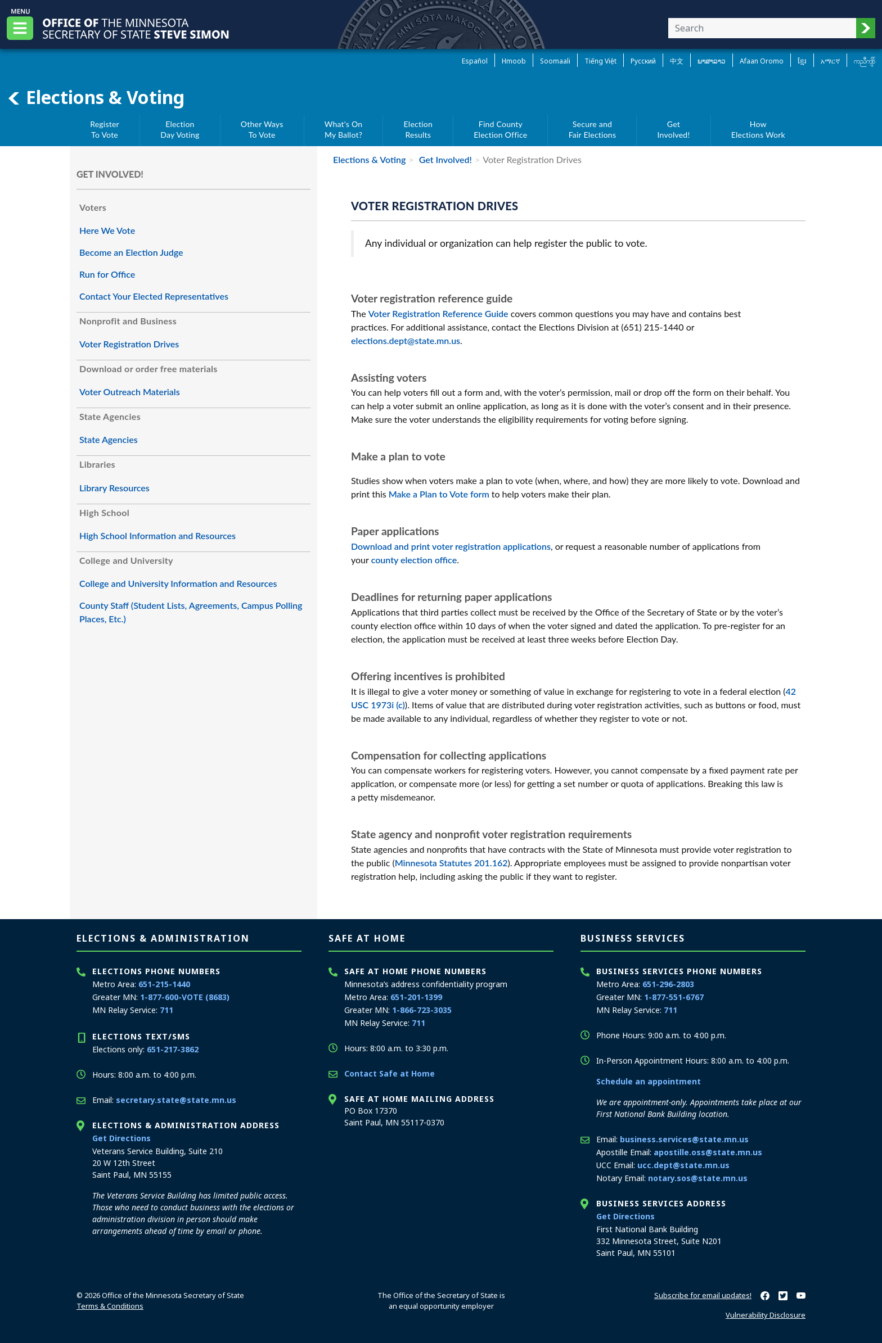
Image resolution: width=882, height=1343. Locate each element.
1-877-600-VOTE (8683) (185, 997)
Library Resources (114, 487)
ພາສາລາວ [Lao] (712, 61)
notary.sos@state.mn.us (698, 1178)
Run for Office (107, 274)
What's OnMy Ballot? (344, 129)
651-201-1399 (416, 997)
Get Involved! (444, 159)
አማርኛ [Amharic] (830, 61)
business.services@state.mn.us (684, 1139)
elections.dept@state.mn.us (405, 340)
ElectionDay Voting (179, 129)
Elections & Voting (95, 97)
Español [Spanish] (475, 61)
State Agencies (108, 439)
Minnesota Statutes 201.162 (451, 862)
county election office (414, 559)
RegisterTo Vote (104, 129)
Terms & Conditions (109, 1306)
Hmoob (514, 61)
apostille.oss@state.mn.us (708, 1152)
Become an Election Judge (131, 252)
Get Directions (121, 1138)
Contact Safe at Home (389, 1073)
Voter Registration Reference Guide (438, 313)
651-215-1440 (164, 984)
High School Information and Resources (157, 535)
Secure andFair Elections (592, 129)
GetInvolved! (674, 129)
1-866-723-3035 (422, 1010)
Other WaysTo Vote (262, 129)
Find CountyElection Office (500, 129)
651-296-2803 (668, 984)
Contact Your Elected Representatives (153, 296)
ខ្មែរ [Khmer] (802, 61)
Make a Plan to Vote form (440, 494)
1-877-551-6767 (674, 997)
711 (166, 1010)
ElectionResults (418, 129)
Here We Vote (107, 230)
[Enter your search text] (762, 28)
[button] (865, 28)
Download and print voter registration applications (451, 546)
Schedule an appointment (648, 1081)
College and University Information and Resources (178, 583)
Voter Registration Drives (129, 343)
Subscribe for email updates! (703, 1295)
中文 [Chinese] (676, 61)
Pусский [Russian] (643, 61)
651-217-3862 (173, 1049)
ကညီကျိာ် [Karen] (864, 61)
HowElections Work (758, 129)
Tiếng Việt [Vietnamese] (600, 61)
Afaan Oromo (762, 61)
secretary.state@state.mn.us (176, 1100)
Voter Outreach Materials (129, 391)
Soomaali (555, 61)
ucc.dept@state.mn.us (683, 1165)
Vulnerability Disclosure (766, 1315)
